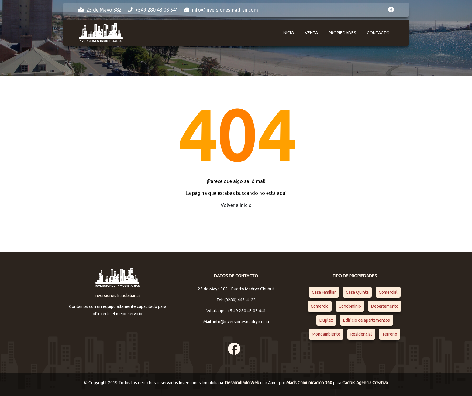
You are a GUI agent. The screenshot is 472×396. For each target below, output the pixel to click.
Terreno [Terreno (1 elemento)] (389, 334)
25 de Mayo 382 (100, 9)
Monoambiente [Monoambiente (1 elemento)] (326, 334)
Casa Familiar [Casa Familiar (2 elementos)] (324, 292)
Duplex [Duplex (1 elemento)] (326, 320)
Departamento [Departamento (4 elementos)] (384, 306)
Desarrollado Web (242, 382)
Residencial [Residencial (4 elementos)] (361, 334)
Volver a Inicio (236, 205)
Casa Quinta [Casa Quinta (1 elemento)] (357, 292)
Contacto (378, 32)
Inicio (288, 32)
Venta (311, 32)
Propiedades (342, 32)
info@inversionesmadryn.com (221, 9)
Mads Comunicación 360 (309, 382)
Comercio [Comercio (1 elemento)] (320, 306)
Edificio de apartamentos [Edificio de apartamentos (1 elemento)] (366, 320)
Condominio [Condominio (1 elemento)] (350, 306)
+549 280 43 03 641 (153, 9)
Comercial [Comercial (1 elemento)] (388, 292)
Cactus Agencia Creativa (365, 382)
